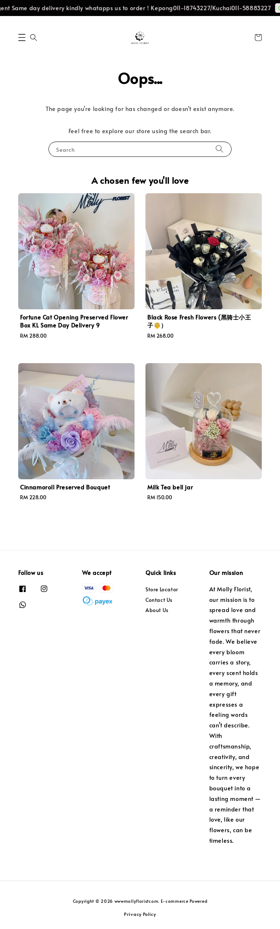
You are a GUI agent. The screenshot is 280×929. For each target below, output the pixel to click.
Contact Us (158, 599)
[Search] (219, 149)
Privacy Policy (140, 914)
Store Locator (161, 589)
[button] (22, 37)
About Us (156, 610)
